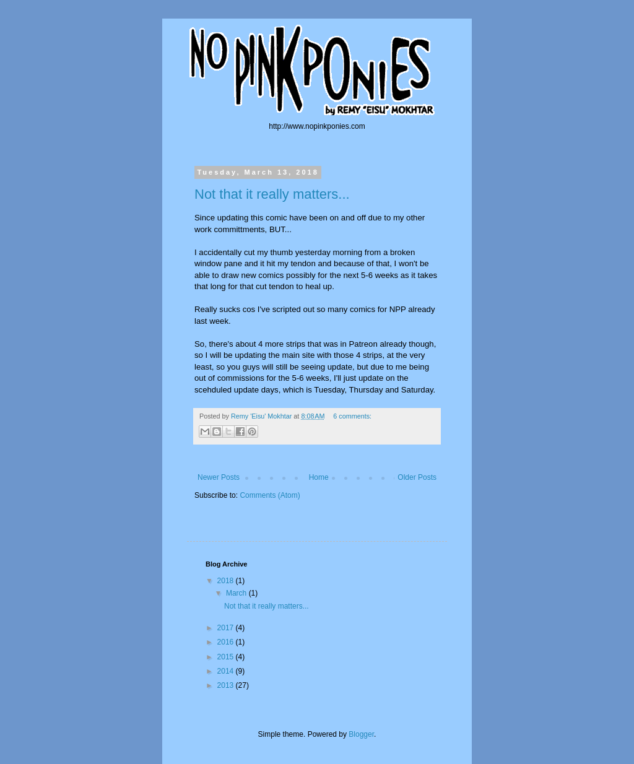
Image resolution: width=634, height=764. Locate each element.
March (237, 593)
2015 (226, 657)
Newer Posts (219, 477)
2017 (226, 627)
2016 (226, 642)
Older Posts (416, 477)
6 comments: (352, 416)
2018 (226, 580)
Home (319, 477)
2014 (226, 671)
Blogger (361, 734)
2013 (226, 685)
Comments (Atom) (270, 495)
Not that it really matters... (272, 194)
